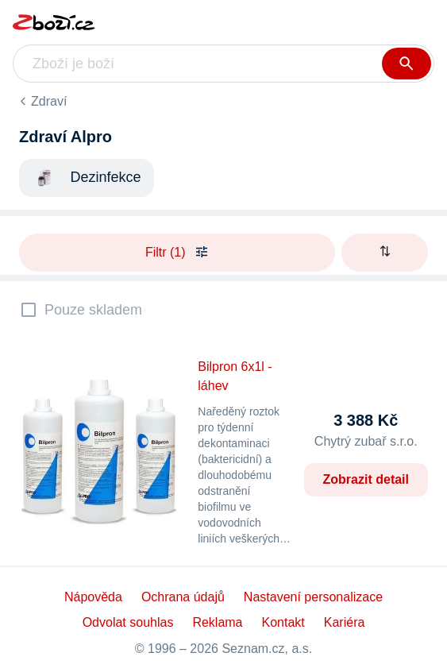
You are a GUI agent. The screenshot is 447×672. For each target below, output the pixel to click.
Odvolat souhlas (128, 622)
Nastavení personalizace (313, 597)
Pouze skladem (93, 310)
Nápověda (93, 597)
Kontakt (283, 622)
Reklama (217, 622)
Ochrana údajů (183, 597)
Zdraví (49, 101)
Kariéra (344, 622)
